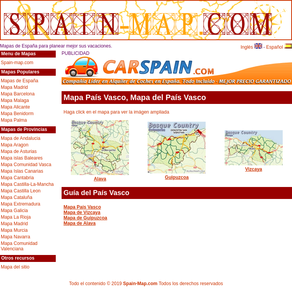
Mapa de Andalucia (20, 138)
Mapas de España (19, 80)
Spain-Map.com (140, 283)
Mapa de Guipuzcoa (85, 218)
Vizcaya (254, 166)
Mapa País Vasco (82, 207)
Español (279, 47)
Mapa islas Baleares (22, 158)
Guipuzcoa (177, 174)
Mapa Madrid (14, 87)
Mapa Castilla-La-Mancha (27, 184)
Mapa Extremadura (20, 204)
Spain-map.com (17, 62)
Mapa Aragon (14, 145)
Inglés (251, 47)
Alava (100, 176)
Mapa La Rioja (16, 217)
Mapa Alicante (15, 107)
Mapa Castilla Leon (21, 191)
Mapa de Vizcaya (82, 212)
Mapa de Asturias (19, 151)
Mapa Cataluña (16, 197)
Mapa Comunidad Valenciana (19, 246)
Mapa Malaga (15, 100)
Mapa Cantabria (17, 177)
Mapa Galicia (14, 210)
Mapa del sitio (15, 267)
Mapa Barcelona (17, 94)
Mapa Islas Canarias (22, 171)
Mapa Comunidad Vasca (26, 164)
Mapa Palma (14, 120)
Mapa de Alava (80, 223)
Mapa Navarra (15, 237)
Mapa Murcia (14, 230)
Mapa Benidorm (17, 113)
